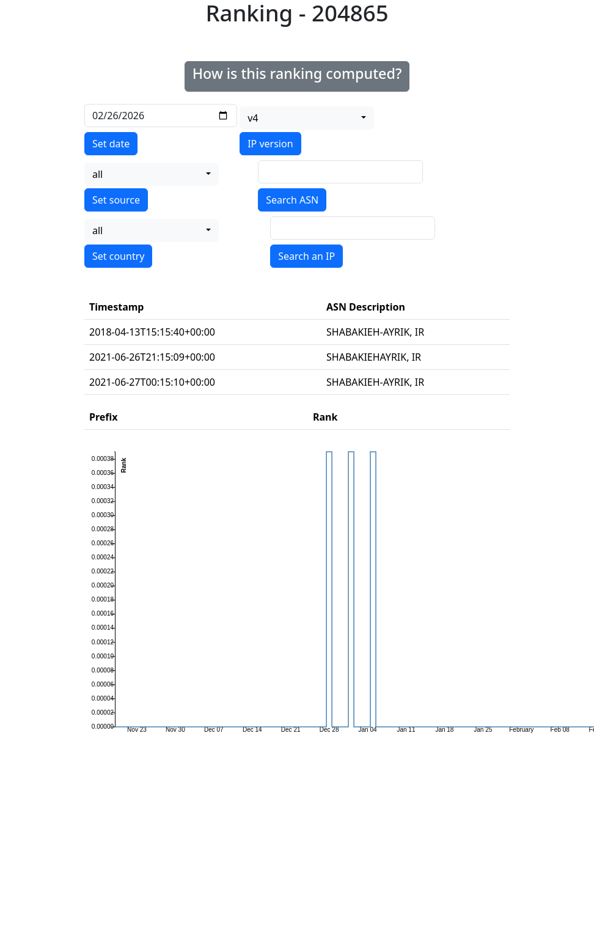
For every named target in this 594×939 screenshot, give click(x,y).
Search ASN (292, 200)
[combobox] (307, 118)
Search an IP (306, 256)
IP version (270, 143)
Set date (111, 143)
